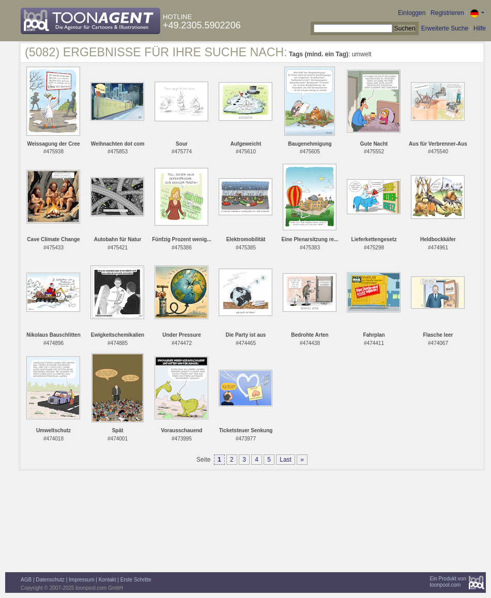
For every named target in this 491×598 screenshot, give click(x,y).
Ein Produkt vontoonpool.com (447, 582)
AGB (26, 580)
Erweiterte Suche (444, 28)
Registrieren (447, 13)
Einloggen (411, 13)
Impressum (81, 580)
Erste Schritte (135, 580)
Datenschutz (50, 580)
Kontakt (107, 580)
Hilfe (479, 28)
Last (285, 459)
